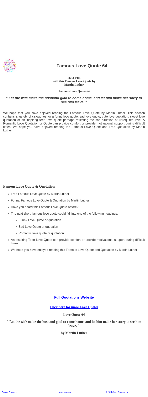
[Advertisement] (74, 29)
